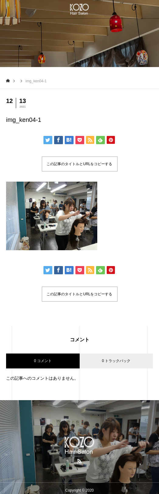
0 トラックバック (116, 361)
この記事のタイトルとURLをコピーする (79, 164)
